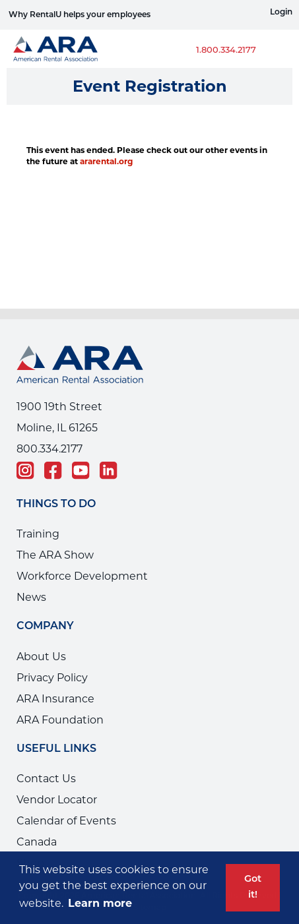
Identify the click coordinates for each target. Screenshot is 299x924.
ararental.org (106, 161)
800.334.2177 (50, 449)
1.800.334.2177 (226, 50)
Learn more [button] (100, 903)
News (31, 597)
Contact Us (46, 778)
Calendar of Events (66, 821)
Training (38, 534)
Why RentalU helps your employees (79, 15)
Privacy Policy (52, 677)
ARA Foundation (60, 720)
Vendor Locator (57, 799)
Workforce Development (82, 576)
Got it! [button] (252, 887)
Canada (37, 842)
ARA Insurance (55, 699)
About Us (41, 656)
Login (281, 12)
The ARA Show (55, 555)
